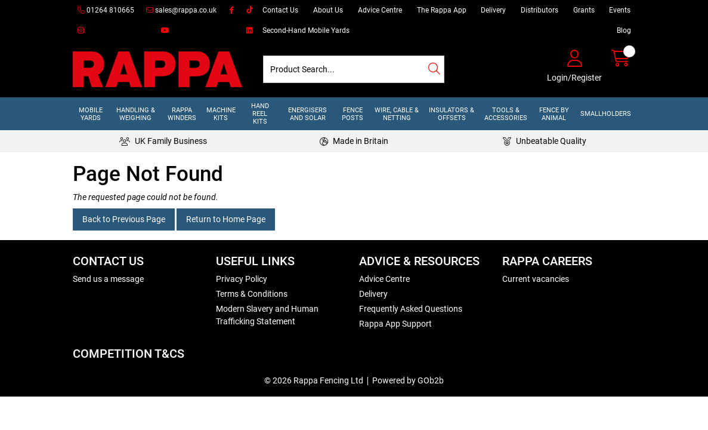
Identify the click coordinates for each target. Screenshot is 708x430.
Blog (624, 30)
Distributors (539, 10)
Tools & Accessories (505, 114)
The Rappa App (441, 10)
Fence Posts (352, 114)
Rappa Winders (182, 114)
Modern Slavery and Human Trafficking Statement (267, 315)
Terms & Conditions (251, 294)
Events (619, 10)
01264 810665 (106, 10)
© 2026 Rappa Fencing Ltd (313, 380)
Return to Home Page (225, 219)
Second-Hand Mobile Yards (306, 30)
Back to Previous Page (123, 219)
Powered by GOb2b (408, 380)
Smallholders (605, 114)
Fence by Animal (554, 114)
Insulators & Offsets (451, 114)
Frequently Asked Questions (410, 309)
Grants (584, 10)
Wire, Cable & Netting (397, 114)
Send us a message (108, 279)
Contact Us (280, 10)
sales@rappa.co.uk (181, 10)
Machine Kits (221, 114)
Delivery (493, 10)
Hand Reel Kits (260, 113)
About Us (328, 10)
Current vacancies (535, 279)
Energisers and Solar (307, 114)
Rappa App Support (395, 323)
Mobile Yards (91, 114)
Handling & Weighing (135, 114)
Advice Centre (380, 10)
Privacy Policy (241, 279)
